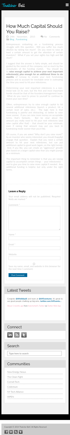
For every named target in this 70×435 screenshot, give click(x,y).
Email (12, 244)
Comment (14, 204)
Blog (12, 39)
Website (13, 254)
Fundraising (21, 39)
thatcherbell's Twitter (36, 306)
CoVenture (12, 386)
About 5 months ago (15, 306)
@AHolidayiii (21, 298)
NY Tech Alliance (15, 391)
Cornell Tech (13, 381)
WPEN (10, 396)
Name (12, 234)
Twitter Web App (54, 306)
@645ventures (45, 298)
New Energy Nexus (16, 371)
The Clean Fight (15, 376)
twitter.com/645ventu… (50, 301)
